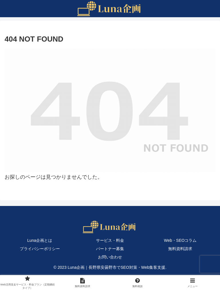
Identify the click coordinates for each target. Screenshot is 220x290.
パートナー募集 (110, 248)
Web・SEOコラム (180, 240)
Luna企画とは (39, 240)
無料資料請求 (180, 248)
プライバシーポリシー (40, 248)
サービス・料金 (110, 240)
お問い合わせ (110, 257)
